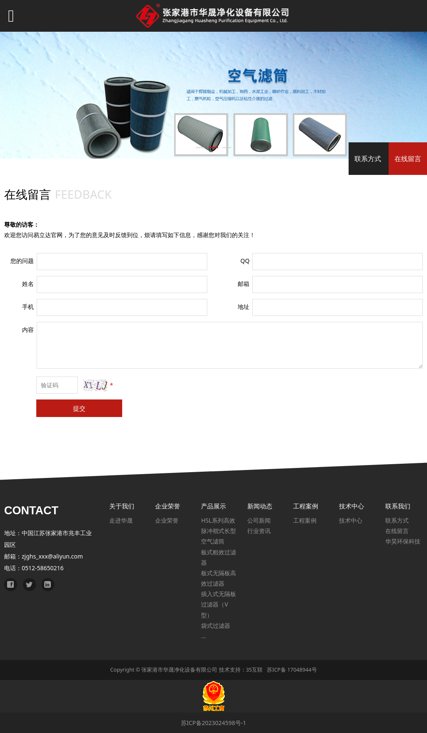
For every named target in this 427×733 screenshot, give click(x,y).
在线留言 (407, 158)
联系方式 (367, 158)
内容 (28, 330)
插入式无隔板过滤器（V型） (218, 604)
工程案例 (304, 520)
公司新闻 (259, 520)
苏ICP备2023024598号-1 (213, 723)
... (203, 636)
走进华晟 (121, 520)
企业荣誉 (166, 520)
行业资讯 (259, 531)
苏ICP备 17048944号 (292, 669)
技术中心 (350, 520)
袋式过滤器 (215, 625)
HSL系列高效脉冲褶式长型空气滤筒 (218, 530)
